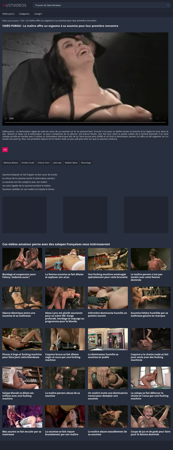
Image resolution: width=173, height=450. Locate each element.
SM (22, 20)
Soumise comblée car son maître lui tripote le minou (28, 189)
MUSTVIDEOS (14, 5)
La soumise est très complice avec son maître (24, 182)
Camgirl (38, 14)
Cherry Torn (43, 162)
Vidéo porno (8, 14)
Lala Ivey (57, 162)
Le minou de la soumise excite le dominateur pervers (28, 178)
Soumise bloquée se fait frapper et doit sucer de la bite (29, 174)
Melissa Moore (11, 162)
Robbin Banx (71, 162)
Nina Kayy (86, 162)
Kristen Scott (28, 162)
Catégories (24, 14)
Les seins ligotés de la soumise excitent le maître (26, 186)
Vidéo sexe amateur (10, 20)
